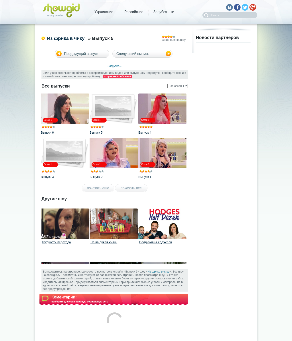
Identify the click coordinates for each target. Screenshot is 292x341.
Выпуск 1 (144, 177)
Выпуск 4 (144, 132)
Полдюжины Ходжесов (155, 242)
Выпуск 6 (47, 132)
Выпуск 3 (47, 177)
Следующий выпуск (132, 54)
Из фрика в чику (66, 38)
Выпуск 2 (96, 177)
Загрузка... (115, 66)
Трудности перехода (56, 242)
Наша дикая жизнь (103, 242)
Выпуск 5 (96, 132)
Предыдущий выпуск (81, 54)
